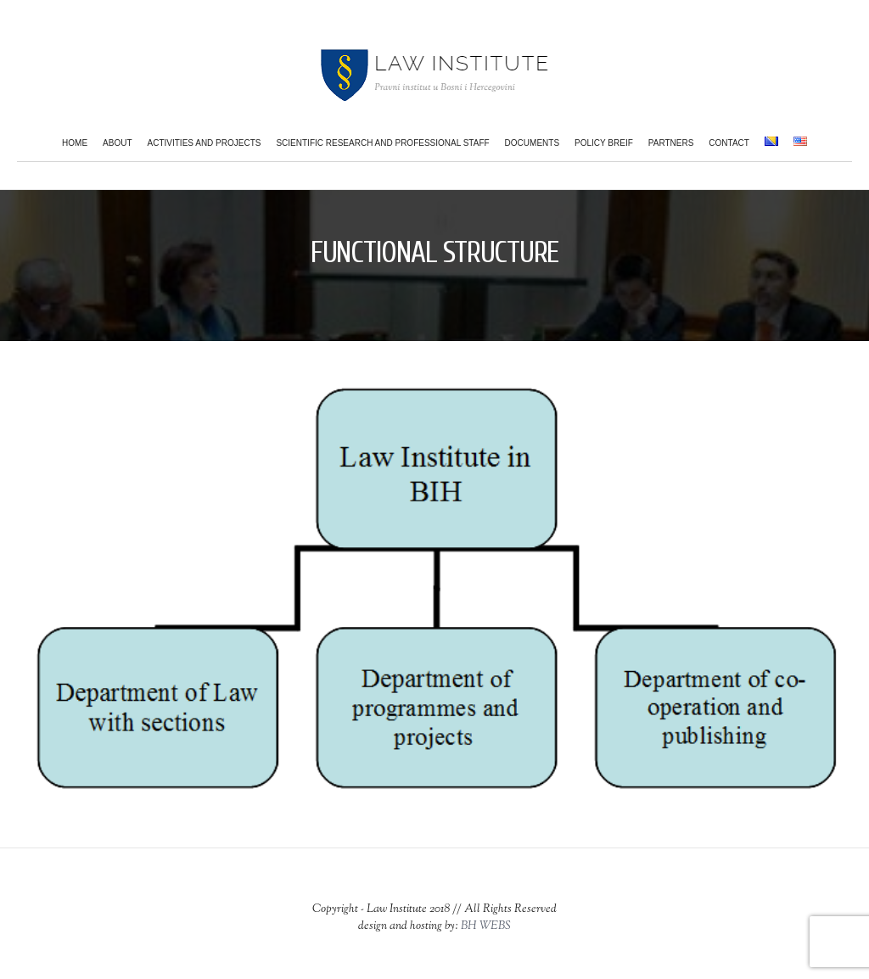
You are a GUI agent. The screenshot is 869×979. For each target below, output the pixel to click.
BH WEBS (486, 926)
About (117, 143)
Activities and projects (204, 143)
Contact (729, 143)
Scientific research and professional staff (382, 143)
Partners (671, 143)
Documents (532, 143)
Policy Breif (604, 143)
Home (74, 143)
